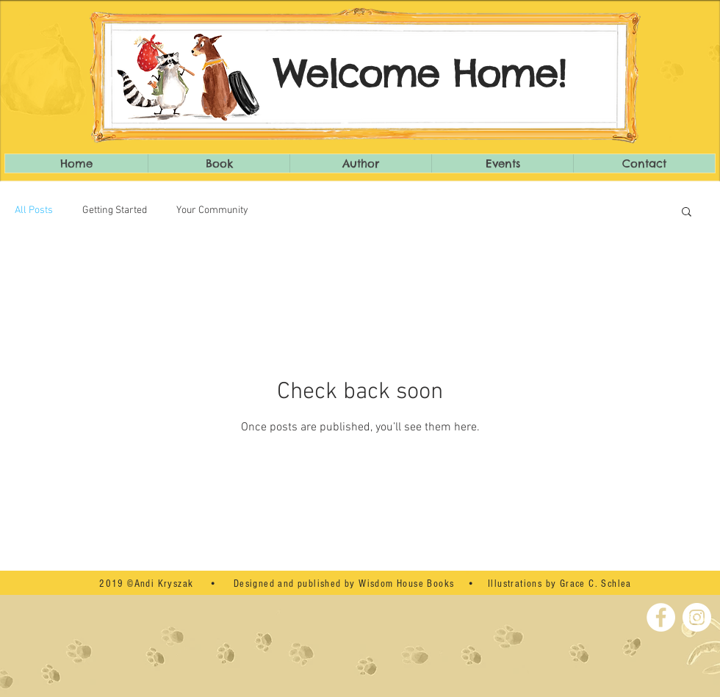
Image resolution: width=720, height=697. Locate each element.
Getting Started (114, 210)
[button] (687, 212)
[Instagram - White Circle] (697, 617)
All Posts (34, 210)
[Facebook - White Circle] (661, 617)
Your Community (212, 210)
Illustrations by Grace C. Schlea (560, 584)
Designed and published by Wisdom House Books (344, 584)
